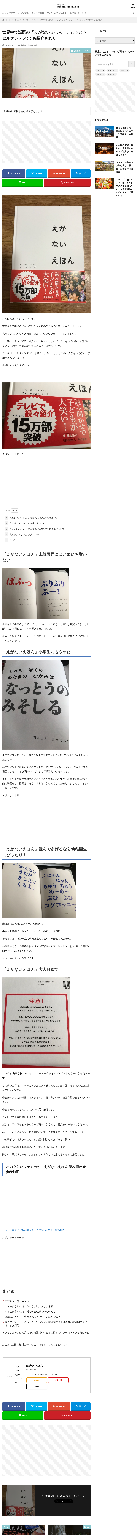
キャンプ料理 (38, 13)
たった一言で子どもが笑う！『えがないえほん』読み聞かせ (34, 1229)
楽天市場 (58, 1380)
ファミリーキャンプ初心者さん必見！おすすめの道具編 (124, 167)
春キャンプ (111, 74)
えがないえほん (34, 1365)
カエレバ (36, 1369)
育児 (17, 20)
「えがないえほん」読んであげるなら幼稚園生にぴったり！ (35, 529)
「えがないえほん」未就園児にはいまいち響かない (31, 517)
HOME (7, 20)
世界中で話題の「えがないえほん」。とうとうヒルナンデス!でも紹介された (71, 20)
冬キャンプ (100, 74)
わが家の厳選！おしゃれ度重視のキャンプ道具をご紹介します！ (124, 150)
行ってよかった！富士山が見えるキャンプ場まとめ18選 (124, 132)
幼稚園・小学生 (29, 20)
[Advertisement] (46, 142)
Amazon (36, 1380)
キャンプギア (8, 13)
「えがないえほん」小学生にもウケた (25, 523)
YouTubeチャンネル (57, 13)
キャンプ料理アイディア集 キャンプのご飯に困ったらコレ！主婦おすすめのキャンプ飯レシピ (124, 187)
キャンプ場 (23, 13)
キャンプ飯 (124, 70)
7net (37, 1386)
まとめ (10, 540)
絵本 (35, 45)
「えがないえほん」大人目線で (22, 534)
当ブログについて (78, 13)
